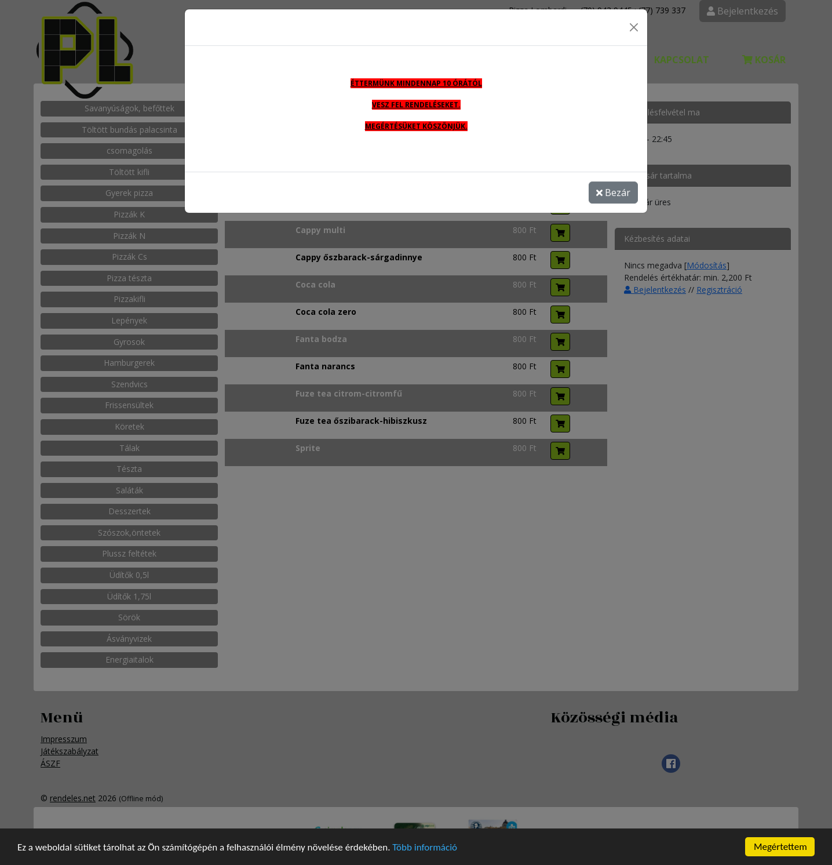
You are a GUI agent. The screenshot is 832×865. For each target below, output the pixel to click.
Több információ (424, 848)
